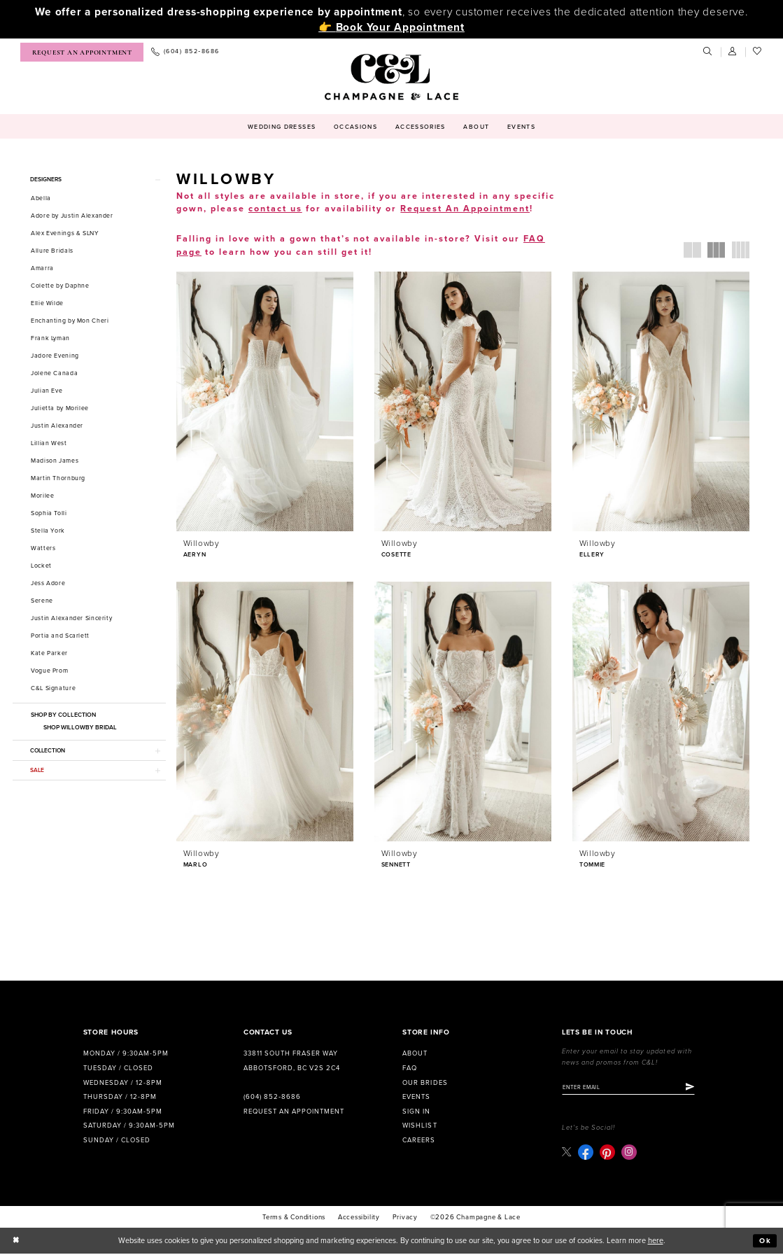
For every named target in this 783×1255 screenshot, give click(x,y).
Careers (418, 1141)
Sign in (416, 1112)
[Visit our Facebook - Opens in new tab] (586, 1153)
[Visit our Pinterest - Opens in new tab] (608, 1153)
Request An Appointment (465, 209)
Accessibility (359, 1218)
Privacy (405, 1218)
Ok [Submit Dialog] (765, 1242)
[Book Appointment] (81, 52)
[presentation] (264, 401)
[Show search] (708, 52)
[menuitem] (81, 52)
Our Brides (424, 1083)
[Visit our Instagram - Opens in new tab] (629, 1153)
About (415, 1054)
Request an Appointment (294, 1112)
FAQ (409, 1069)
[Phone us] (185, 52)
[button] (733, 52)
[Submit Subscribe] (694, 1088)
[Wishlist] (757, 52)
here (655, 1242)
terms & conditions (293, 1218)
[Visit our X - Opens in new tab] (567, 1153)
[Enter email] (631, 1088)
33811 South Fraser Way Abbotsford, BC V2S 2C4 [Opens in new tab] (292, 1061)
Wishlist (419, 1126)
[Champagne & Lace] (391, 77)
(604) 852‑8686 (272, 1097)
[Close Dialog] (16, 1242)
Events (416, 1097)
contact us (275, 209)
